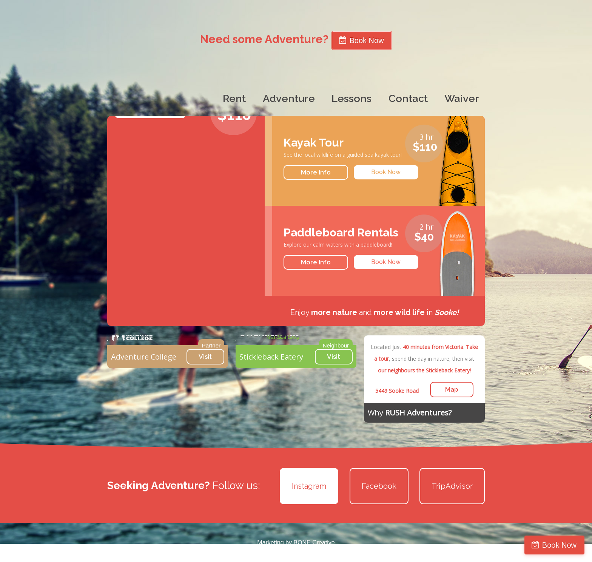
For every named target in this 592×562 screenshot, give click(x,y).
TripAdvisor (452, 486)
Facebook (379, 486)
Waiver (461, 98)
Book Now (559, 545)
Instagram (309, 486)
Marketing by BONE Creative (296, 542)
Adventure (289, 98)
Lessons (351, 98)
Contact (408, 98)
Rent (234, 98)
